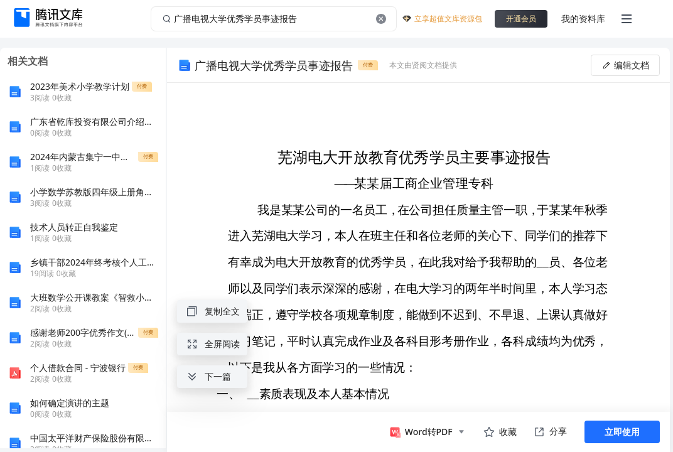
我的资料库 (583, 18)
